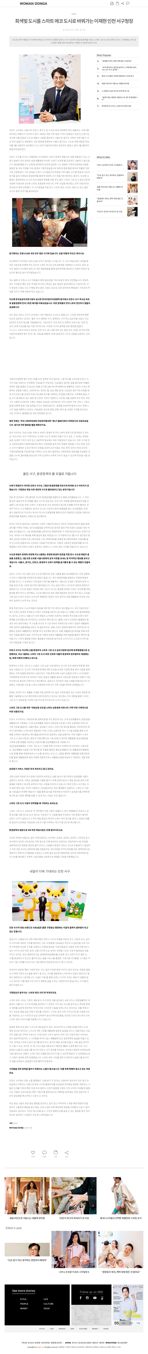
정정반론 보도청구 (56, 1343)
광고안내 (31, 1343)
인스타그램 (87, 1298)
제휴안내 (95, 1343)
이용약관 (101, 1343)
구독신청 (24, 1343)
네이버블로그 (102, 1298)
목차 (124, 1323)
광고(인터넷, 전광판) (85, 1343)
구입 (138, 1323)
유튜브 (94, 1298)
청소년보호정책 (122, 1343)
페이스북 (80, 1298)
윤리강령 (37, 1343)
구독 (131, 1323)
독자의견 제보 (45, 1343)
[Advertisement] (44, 357)
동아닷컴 (68, 1343)
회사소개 (74, 1343)
